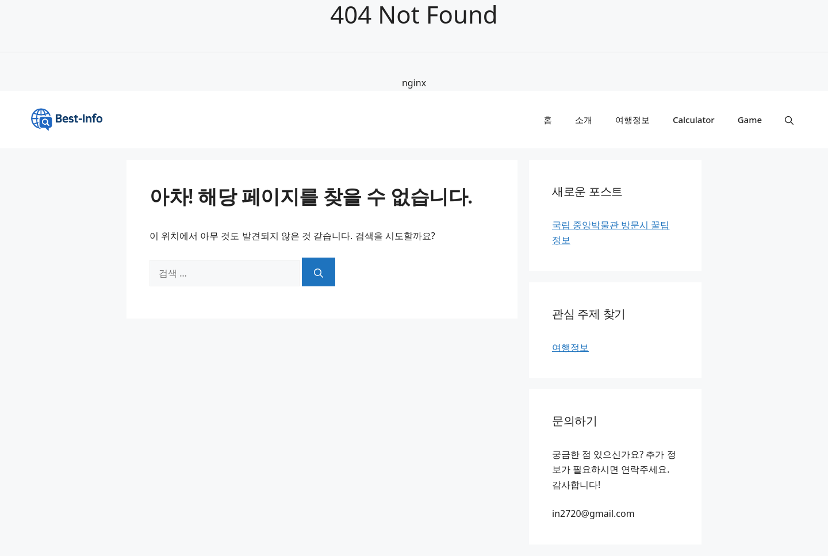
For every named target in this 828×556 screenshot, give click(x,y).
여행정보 (632, 119)
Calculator (694, 119)
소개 (583, 119)
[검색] (318, 272)
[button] (789, 119)
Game (750, 119)
